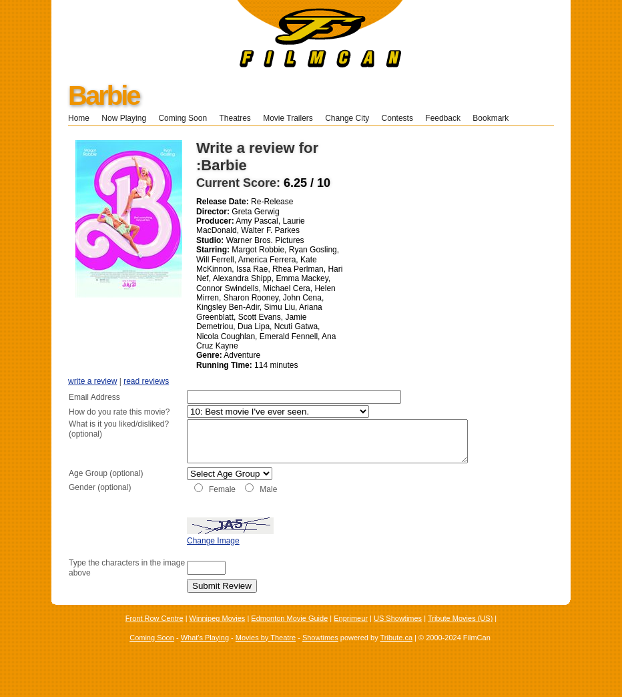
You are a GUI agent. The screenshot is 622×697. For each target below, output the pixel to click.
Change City (347, 118)
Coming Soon (182, 118)
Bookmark (495, 118)
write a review (92, 381)
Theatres (234, 118)
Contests (397, 118)
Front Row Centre (154, 633)
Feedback (442, 118)
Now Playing (123, 118)
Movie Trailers (288, 118)
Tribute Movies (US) (460, 633)
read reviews (146, 381)
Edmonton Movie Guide (289, 633)
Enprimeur (351, 633)
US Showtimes (398, 633)
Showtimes (320, 652)
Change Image (179, 555)
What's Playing (205, 652)
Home (78, 118)
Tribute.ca (396, 652)
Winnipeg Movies (218, 633)
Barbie (103, 95)
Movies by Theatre (266, 652)
